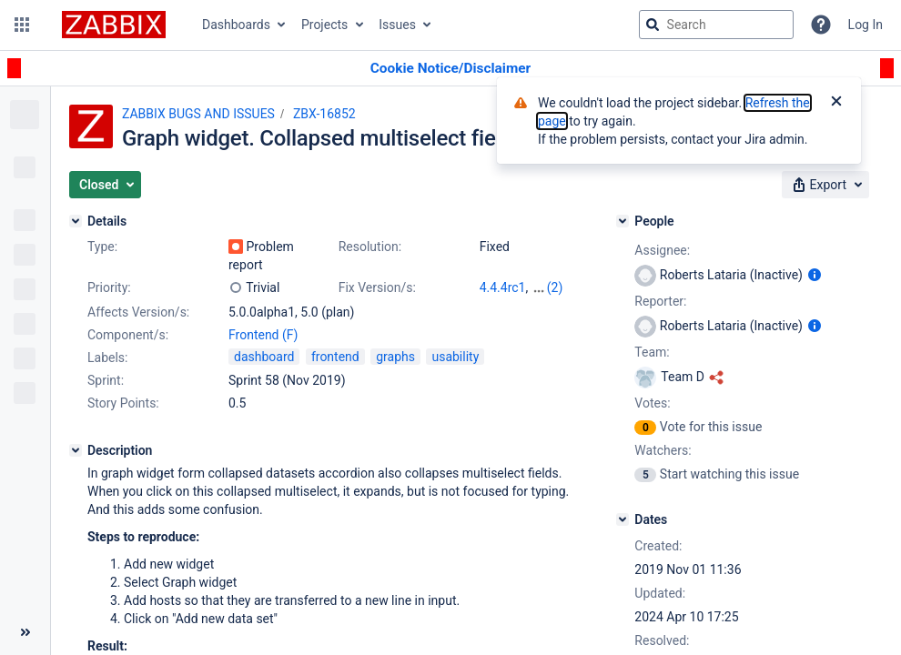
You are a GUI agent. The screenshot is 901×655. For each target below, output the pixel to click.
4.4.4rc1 (503, 287)
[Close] (836, 103)
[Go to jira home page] (114, 24)
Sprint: (105, 380)
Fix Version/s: (377, 287)
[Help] (820, 24)
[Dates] (622, 519)
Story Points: (123, 403)
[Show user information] (814, 274)
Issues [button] (397, 24)
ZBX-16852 (324, 113)
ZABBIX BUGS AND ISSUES (198, 113)
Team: (651, 352)
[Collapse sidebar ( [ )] (25, 632)
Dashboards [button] (236, 24)
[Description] (75, 450)
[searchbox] (716, 24)
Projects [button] (324, 24)
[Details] (75, 221)
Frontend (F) (263, 335)
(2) (555, 287)
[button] (22, 24)
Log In (865, 24)
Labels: (107, 357)
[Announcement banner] (450, 68)
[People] (622, 221)
